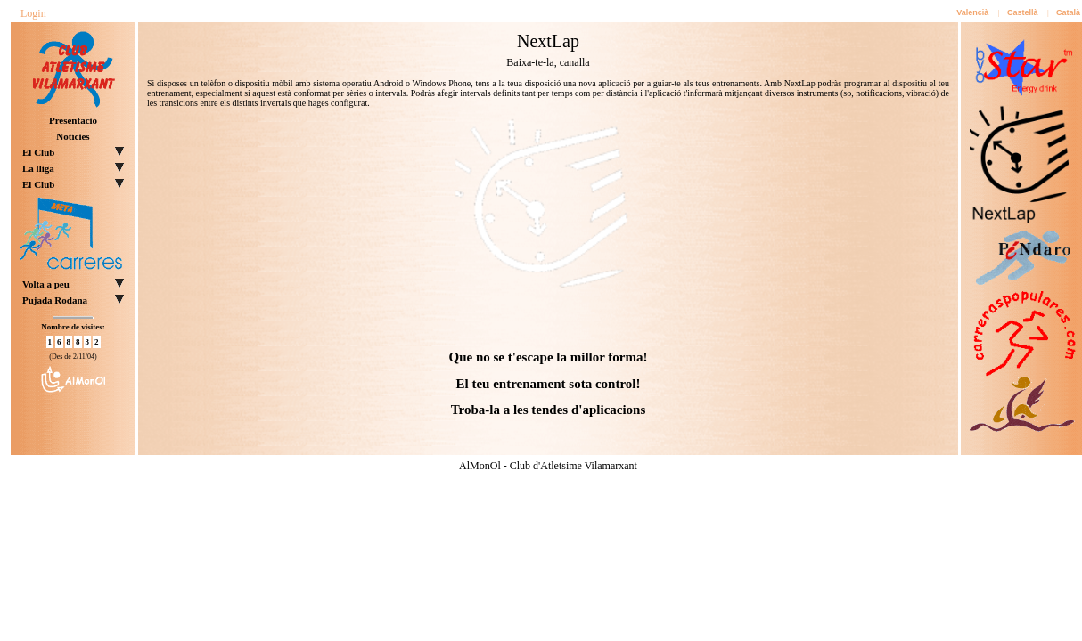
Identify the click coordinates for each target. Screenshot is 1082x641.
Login (33, 13)
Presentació (73, 120)
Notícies (72, 136)
